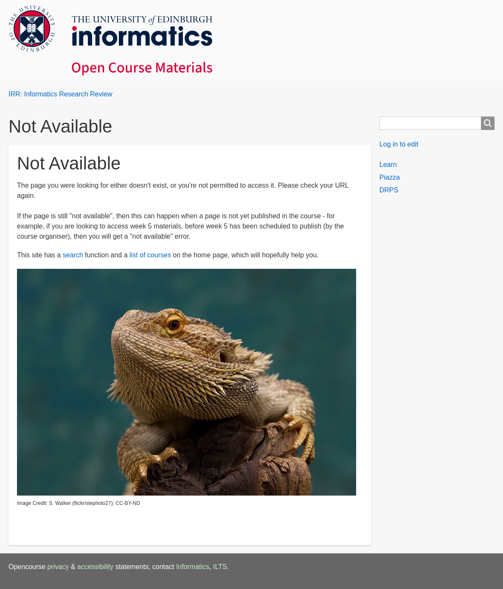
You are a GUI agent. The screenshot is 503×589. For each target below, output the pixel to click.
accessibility (95, 566)
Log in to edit (399, 144)
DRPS (388, 190)
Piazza (389, 177)
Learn (388, 164)
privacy (58, 566)
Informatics (192, 566)
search (73, 255)
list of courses (150, 255)
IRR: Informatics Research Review (60, 94)
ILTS (220, 566)
